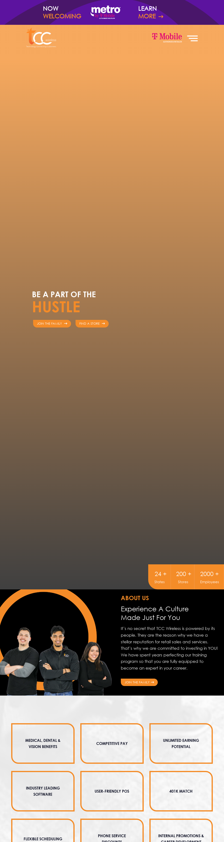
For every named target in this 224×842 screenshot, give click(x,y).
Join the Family (139, 682)
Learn (159, 12)
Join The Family (52, 323)
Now (64, 12)
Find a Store (92, 323)
